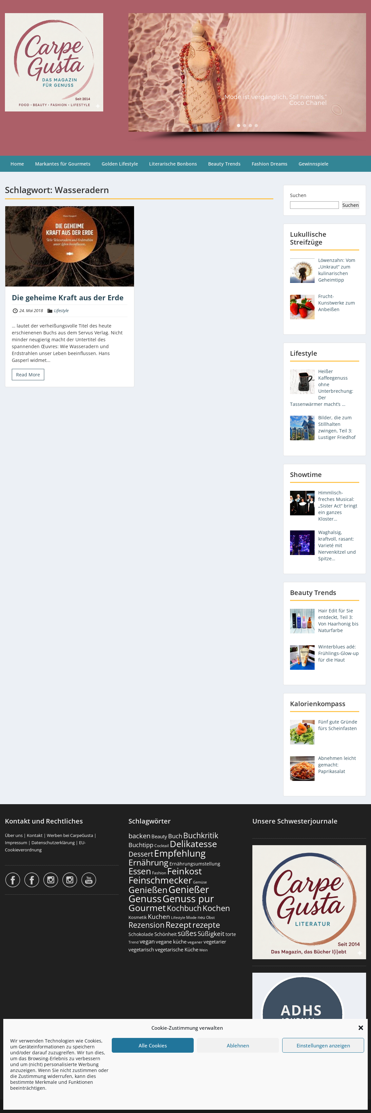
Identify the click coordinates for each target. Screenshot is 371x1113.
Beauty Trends (224, 164)
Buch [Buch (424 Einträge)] (175, 836)
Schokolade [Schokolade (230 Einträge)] (140, 934)
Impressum (16, 842)
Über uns (14, 835)
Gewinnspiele (313, 164)
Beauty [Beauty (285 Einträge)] (159, 836)
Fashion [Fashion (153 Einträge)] (159, 872)
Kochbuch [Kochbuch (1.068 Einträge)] (184, 908)
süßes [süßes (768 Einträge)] (187, 933)
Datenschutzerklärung (53, 842)
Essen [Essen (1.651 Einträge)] (139, 871)
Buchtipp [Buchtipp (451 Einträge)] (140, 845)
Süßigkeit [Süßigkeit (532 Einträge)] (211, 933)
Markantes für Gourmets (62, 164)
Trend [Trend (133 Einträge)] (133, 942)
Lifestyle (61, 310)
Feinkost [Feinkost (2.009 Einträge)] (184, 871)
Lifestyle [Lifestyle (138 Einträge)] (178, 917)
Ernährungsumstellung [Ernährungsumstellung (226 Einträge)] (194, 864)
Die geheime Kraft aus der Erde (68, 297)
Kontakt (35, 835)
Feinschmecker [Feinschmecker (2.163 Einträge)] (160, 880)
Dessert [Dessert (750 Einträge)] (140, 854)
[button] (361, 1027)
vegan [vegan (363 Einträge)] (147, 941)
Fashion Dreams (269, 164)
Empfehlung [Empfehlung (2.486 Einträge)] (179, 853)
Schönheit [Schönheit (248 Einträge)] (165, 934)
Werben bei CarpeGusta (70, 835)
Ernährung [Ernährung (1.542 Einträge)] (148, 862)
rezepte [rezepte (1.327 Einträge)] (206, 924)
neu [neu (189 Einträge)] (201, 917)
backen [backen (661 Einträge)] (139, 835)
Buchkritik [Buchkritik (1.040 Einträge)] (200, 835)
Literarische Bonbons (173, 164)
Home (17, 164)
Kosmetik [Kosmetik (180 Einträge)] (137, 917)
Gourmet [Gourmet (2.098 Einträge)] (147, 908)
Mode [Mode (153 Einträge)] (191, 917)
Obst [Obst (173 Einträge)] (210, 917)
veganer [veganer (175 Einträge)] (195, 942)
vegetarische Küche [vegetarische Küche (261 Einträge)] (176, 949)
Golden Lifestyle (120, 164)
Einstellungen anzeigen (323, 1045)
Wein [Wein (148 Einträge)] (203, 949)
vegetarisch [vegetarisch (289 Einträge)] (141, 949)
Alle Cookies (153, 1045)
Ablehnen (238, 1045)
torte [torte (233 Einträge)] (230, 934)
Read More (28, 374)
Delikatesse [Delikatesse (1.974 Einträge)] (193, 844)
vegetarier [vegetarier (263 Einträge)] (215, 941)
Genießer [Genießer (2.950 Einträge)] (188, 889)
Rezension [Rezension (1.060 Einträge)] (146, 925)
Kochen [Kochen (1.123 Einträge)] (216, 908)
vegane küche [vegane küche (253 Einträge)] (171, 941)
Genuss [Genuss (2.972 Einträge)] (145, 898)
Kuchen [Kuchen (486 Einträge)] (159, 916)
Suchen (298, 195)
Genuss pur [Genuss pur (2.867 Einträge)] (188, 898)
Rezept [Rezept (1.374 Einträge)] (178, 924)
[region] (247, 78)
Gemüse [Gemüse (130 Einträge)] (200, 882)
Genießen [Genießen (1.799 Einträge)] (147, 890)
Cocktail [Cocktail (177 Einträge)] (161, 845)
